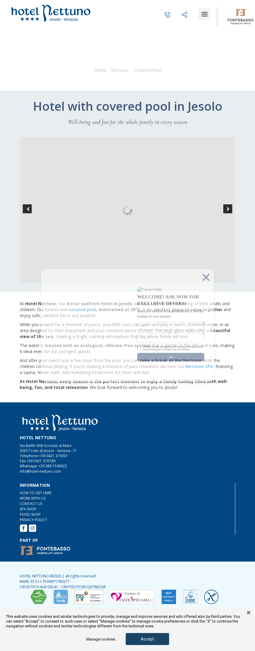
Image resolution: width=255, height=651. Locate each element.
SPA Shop (28, 509)
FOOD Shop (30, 514)
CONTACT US (31, 503)
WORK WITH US (32, 498)
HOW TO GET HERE (35, 492)
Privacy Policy (33, 519)
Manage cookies (100, 639)
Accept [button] (147, 639)
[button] (27, 208)
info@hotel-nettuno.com (40, 471)
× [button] (249, 612)
